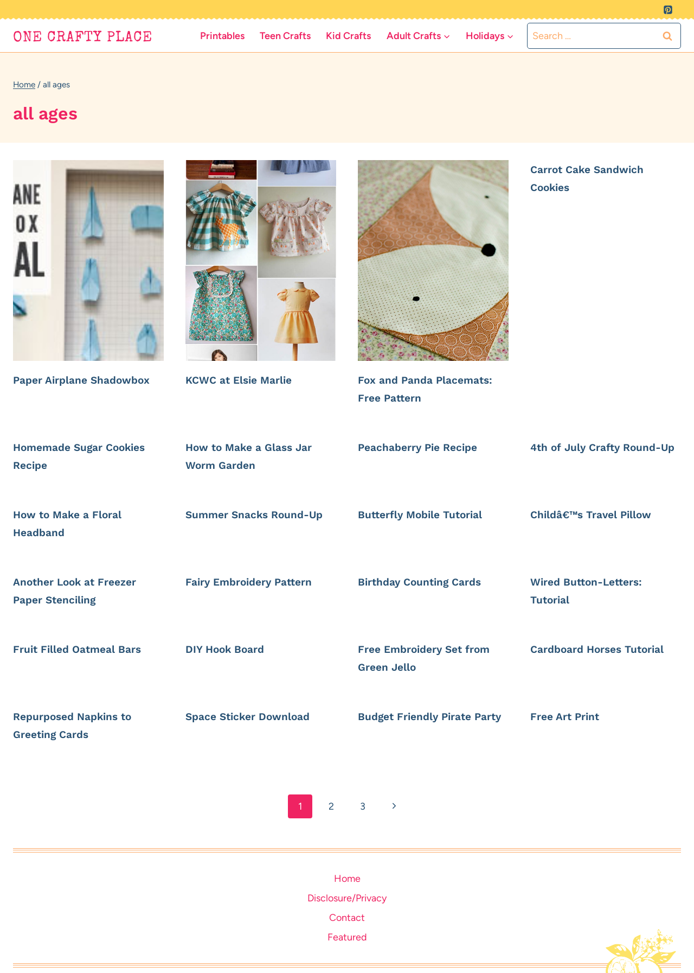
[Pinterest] (668, 10)
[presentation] (88, 260)
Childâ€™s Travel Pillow (601, 514)
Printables (222, 36)
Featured (347, 937)
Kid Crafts (348, 36)
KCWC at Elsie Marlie (247, 379)
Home (347, 879)
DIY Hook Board (231, 649)
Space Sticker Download (257, 716)
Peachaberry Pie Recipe (427, 447)
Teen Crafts (285, 36)
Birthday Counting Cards (429, 581)
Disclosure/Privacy (347, 898)
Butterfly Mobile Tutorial (430, 514)
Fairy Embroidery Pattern (258, 581)
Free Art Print (569, 716)
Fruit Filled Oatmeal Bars (86, 649)
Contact (347, 918)
